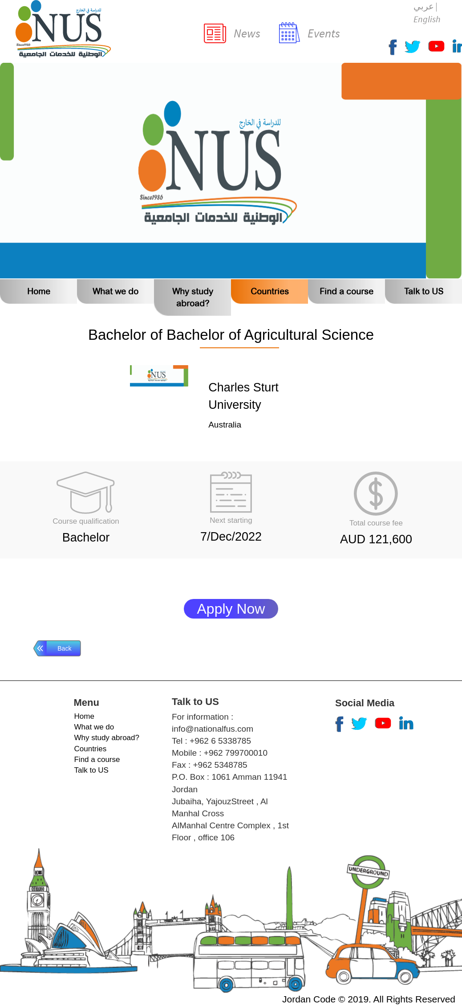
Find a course (346, 291)
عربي (423, 6)
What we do (115, 291)
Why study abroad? (106, 737)
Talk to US (423, 291)
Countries (270, 291)
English (426, 18)
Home (38, 291)
